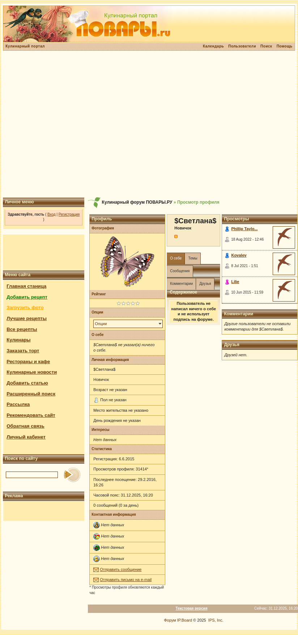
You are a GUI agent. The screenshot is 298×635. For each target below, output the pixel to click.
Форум (170, 620)
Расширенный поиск (31, 394)
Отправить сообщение (120, 569)
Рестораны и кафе (28, 361)
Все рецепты (22, 329)
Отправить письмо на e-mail (126, 579)
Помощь (285, 46)
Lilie (235, 281)
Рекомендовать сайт (31, 415)
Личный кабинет (26, 437)
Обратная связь (25, 426)
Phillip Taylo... (244, 229)
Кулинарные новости (32, 372)
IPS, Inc (215, 620)
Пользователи (242, 46)
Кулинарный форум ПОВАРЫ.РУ (137, 202)
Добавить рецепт (27, 297)
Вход (51, 214)
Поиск (266, 46)
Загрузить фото (25, 307)
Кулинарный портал (25, 46)
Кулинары (18, 340)
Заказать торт (23, 350)
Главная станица (26, 286)
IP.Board (184, 620)
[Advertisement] (148, 124)
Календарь (213, 46)
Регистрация (69, 214)
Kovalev (238, 255)
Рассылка (18, 404)
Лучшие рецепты (27, 318)
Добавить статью (27, 383)
